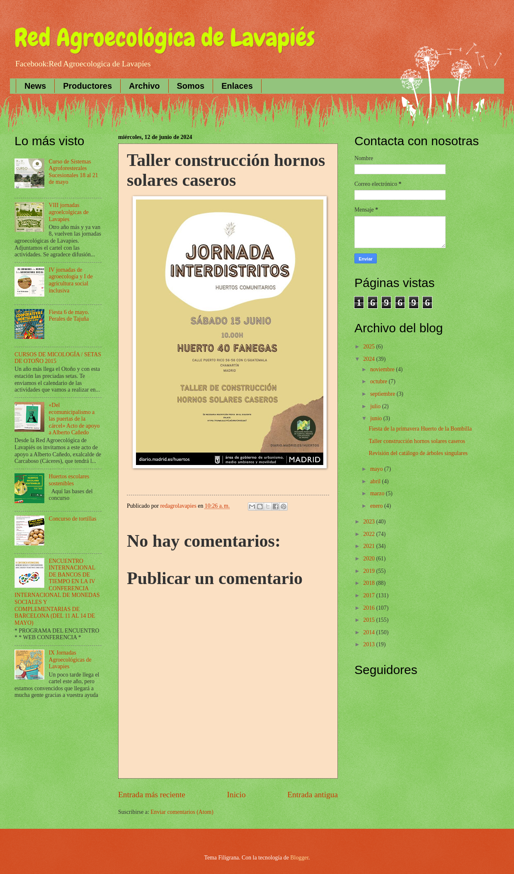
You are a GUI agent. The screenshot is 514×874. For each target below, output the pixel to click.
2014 (369, 632)
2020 (369, 558)
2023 (369, 522)
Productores (87, 85)
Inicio (236, 794)
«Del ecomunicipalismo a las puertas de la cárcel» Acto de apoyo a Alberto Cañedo (74, 419)
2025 (369, 346)
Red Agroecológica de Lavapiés (165, 38)
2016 (369, 608)
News (35, 85)
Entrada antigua (312, 794)
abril (376, 481)
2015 (369, 620)
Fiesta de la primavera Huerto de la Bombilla (420, 429)
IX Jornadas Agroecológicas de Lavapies (70, 659)
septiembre (383, 394)
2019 (369, 571)
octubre (379, 381)
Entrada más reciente (151, 794)
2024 (369, 359)
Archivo (144, 85)
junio (376, 418)
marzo (378, 493)
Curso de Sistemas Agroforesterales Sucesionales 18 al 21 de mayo (73, 171)
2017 (369, 595)
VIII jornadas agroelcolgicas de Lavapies (69, 212)
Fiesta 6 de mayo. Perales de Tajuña (69, 315)
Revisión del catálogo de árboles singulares (418, 453)
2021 (369, 546)
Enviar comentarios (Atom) (181, 812)
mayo (377, 469)
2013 (369, 644)
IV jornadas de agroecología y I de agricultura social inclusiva (71, 280)
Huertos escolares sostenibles (69, 480)
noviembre (383, 369)
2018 (369, 583)
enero (377, 506)
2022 (369, 534)
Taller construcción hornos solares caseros (417, 441)
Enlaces (237, 85)
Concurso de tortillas (73, 519)
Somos (191, 85)
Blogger (299, 858)
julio (376, 406)
